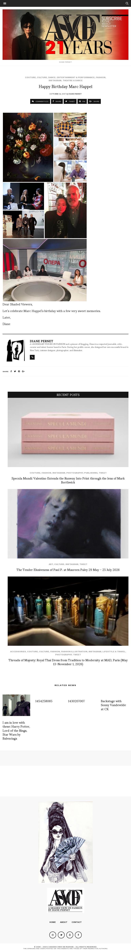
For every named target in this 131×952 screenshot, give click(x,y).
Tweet (103, 473)
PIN (82, 101)
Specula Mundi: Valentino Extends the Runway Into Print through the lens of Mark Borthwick (68, 480)
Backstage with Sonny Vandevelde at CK (113, 704)
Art (51, 564)
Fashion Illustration (74, 651)
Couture (30, 77)
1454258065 (43, 700)
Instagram (55, 80)
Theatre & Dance (73, 80)
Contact (77, 922)
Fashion (100, 77)
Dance (52, 77)
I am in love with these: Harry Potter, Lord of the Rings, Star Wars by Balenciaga (16, 730)
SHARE (57, 101)
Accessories (18, 651)
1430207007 (76, 700)
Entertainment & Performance (76, 77)
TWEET (70, 101)
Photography (74, 473)
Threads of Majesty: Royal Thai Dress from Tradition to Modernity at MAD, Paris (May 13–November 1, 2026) (68, 661)
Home (52, 922)
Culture (42, 77)
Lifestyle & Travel (114, 651)
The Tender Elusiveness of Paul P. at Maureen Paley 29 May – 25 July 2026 (68, 569)
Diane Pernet (75, 93)
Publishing (91, 473)
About (63, 922)
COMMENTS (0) (40, 101)
